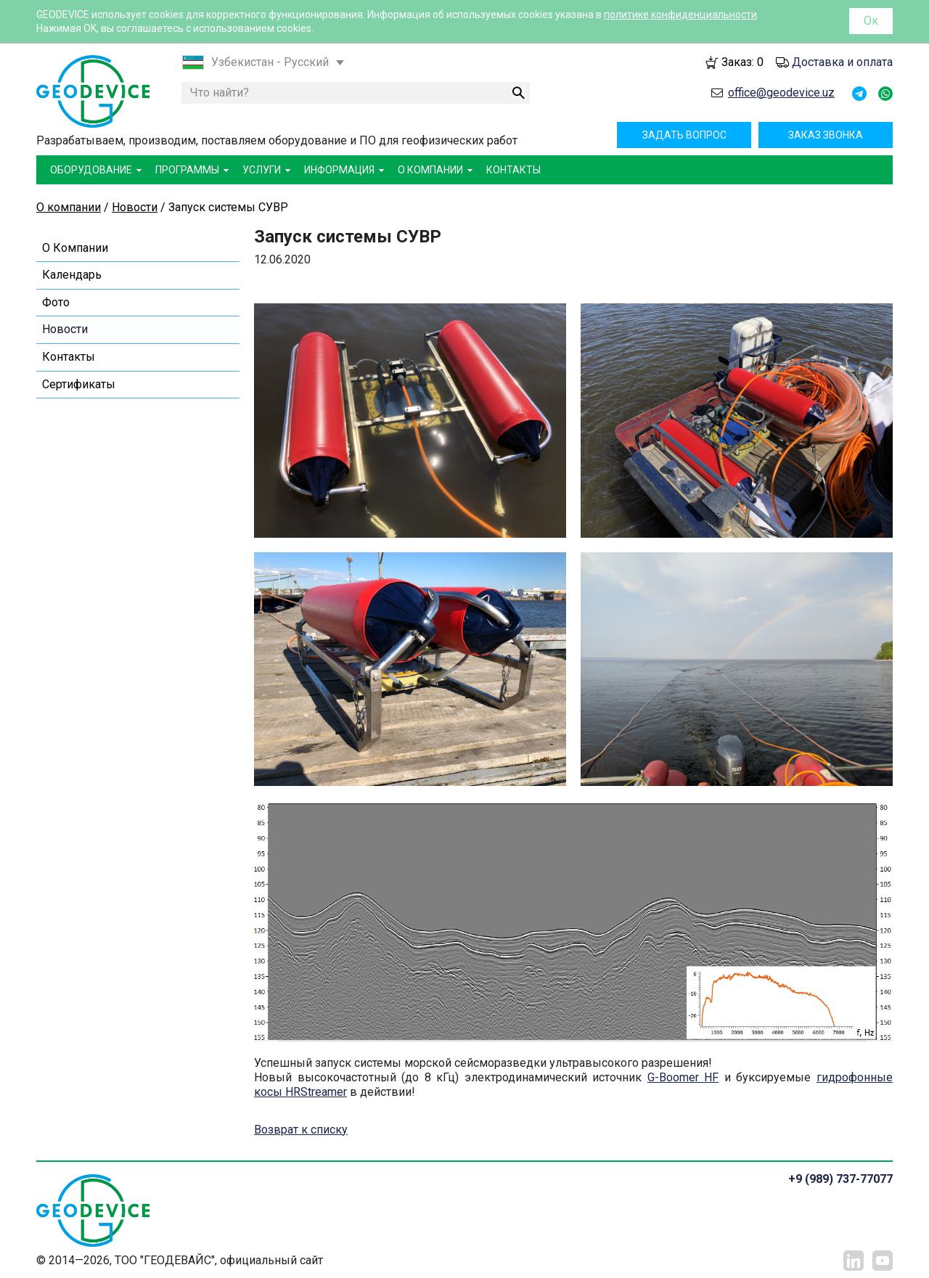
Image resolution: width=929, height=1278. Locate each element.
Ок (871, 21)
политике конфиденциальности (680, 14)
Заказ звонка (825, 135)
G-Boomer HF (683, 1077)
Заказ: (742, 62)
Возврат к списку (301, 1129)
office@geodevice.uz (781, 92)
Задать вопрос (684, 135)
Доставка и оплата (842, 62)
